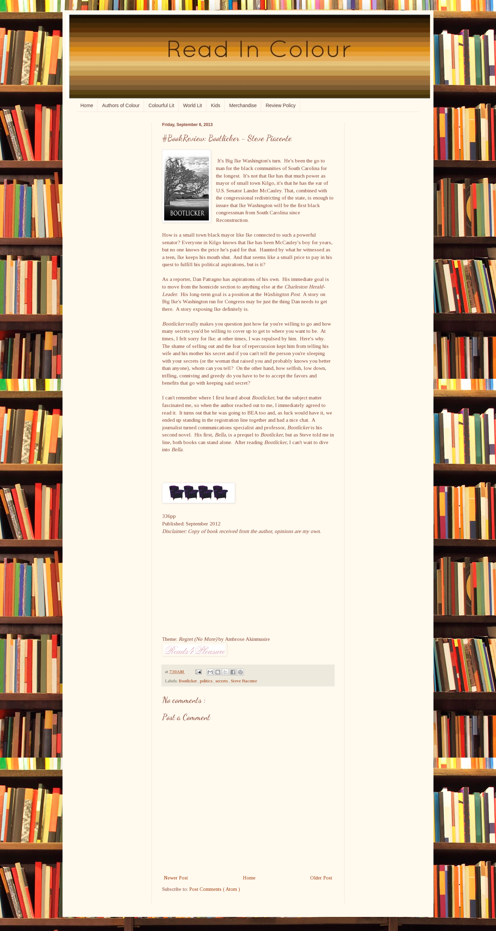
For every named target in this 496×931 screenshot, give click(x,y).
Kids (215, 105)
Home (86, 105)
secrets (222, 681)
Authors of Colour (120, 105)
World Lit (192, 105)
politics (206, 681)
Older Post (321, 878)
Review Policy (280, 105)
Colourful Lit (161, 105)
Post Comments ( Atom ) (214, 889)
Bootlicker (188, 681)
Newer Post (176, 878)
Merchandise (243, 105)
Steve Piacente (244, 681)
